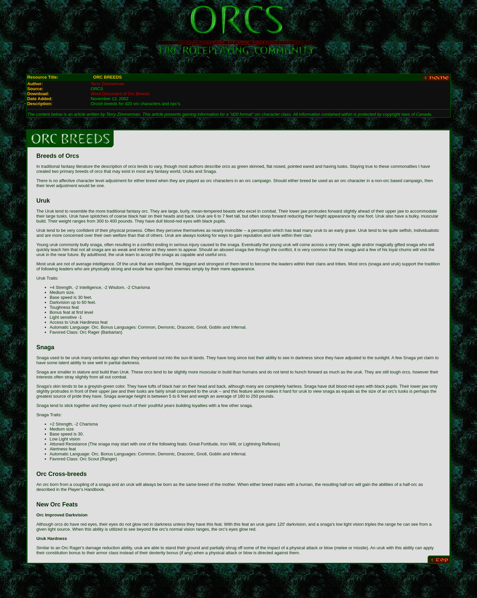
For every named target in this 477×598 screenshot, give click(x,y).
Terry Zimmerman (108, 83)
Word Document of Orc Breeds (120, 93)
